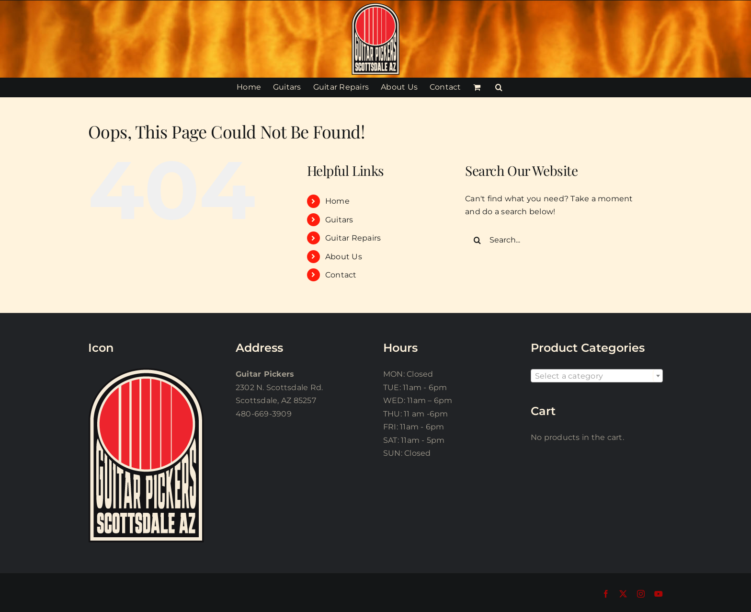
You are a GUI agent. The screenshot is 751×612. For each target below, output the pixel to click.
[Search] (477, 240)
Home (337, 201)
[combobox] (597, 375)
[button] (498, 87)
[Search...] (556, 240)
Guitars (339, 219)
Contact (341, 274)
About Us (343, 256)
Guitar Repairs (353, 237)
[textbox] (596, 376)
